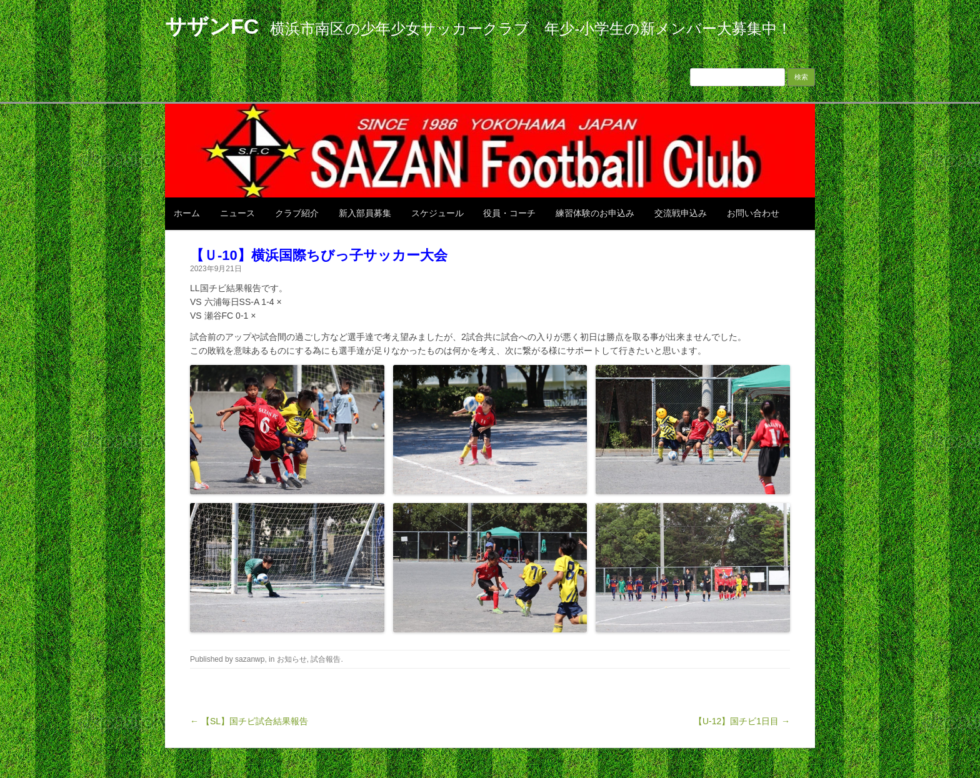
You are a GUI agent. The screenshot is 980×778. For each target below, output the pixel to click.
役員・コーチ (509, 213)
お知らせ (292, 659)
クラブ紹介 (297, 213)
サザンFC (212, 26)
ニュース (237, 213)
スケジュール (437, 213)
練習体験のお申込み (595, 213)
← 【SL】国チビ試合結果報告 (249, 721)
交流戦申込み (680, 213)
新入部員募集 (365, 213)
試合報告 (326, 659)
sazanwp (249, 659)
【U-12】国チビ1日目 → (742, 721)
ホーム (187, 213)
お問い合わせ (753, 213)
